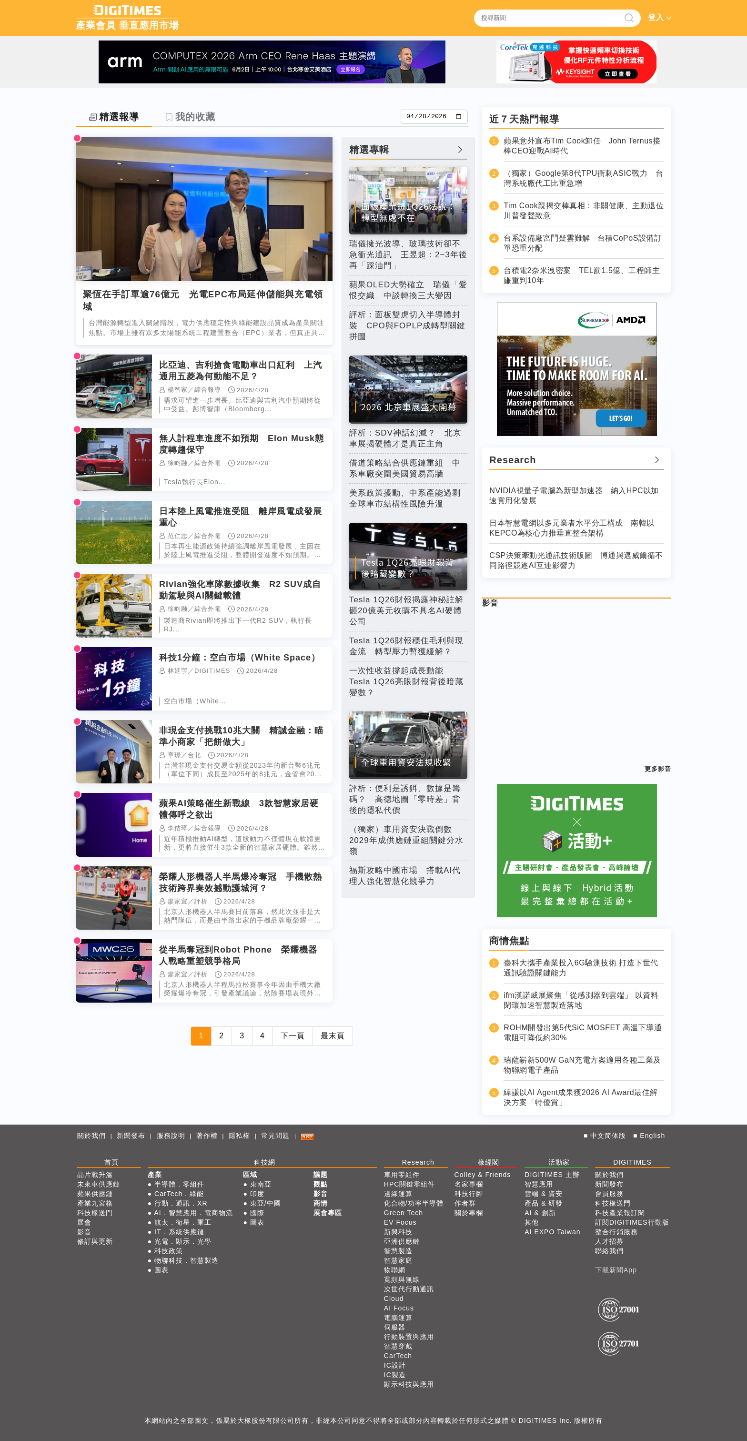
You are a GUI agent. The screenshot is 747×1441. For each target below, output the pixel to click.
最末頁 (333, 1036)
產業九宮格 (95, 1203)
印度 (257, 1193)
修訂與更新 (95, 1241)
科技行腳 (468, 1193)
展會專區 (327, 1213)
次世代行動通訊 (409, 1289)
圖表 (161, 1270)
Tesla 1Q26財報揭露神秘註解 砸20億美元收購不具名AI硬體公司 (408, 610)
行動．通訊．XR (180, 1203)
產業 (155, 1174)
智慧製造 (398, 1251)
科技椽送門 (95, 1213)
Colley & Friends (482, 1174)
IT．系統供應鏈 (179, 1232)
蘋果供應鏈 (95, 1193)
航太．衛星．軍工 (183, 1222)
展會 (84, 1222)
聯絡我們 (609, 1251)
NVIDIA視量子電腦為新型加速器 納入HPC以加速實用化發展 (574, 496)
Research (418, 1162)
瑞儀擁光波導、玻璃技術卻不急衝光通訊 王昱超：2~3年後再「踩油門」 (408, 254)
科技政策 (168, 1251)
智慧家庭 (398, 1260)
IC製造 (395, 1375)
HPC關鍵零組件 (409, 1184)
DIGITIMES (632, 1162)
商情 (320, 1203)
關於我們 (91, 1135)
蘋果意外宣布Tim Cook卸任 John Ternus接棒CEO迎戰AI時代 (582, 146)
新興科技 (398, 1232)
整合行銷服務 (616, 1232)
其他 (532, 1222)
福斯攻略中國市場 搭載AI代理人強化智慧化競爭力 (405, 876)
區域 (250, 1174)
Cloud (394, 1298)
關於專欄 (468, 1213)
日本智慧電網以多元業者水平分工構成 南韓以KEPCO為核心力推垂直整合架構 (572, 528)
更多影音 (658, 768)
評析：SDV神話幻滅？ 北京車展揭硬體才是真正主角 (405, 438)
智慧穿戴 (398, 1346)
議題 (320, 1174)
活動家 (559, 1162)
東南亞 (261, 1184)
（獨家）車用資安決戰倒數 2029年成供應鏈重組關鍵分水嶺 (406, 840)
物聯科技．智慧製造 (186, 1260)
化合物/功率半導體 (414, 1203)
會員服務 (609, 1193)
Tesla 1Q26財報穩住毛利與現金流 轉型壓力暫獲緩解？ (406, 646)
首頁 (111, 1162)
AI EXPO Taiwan (552, 1232)
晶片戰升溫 (95, 1174)
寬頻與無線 (402, 1279)
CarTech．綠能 (179, 1193)
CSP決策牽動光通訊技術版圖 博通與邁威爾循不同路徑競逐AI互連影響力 (576, 560)
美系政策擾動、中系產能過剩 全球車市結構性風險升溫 (408, 498)
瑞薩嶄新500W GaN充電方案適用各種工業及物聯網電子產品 (582, 1065)
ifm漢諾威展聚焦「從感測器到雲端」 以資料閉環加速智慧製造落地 (581, 1000)
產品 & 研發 (544, 1203)
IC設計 (395, 1365)
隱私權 (239, 1135)
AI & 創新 (540, 1213)
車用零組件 (402, 1174)
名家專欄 (468, 1184)
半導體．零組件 (179, 1184)
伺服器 (394, 1327)
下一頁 (293, 1036)
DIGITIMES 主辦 (552, 1174)
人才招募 (609, 1241)
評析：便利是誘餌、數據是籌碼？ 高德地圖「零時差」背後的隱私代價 (405, 799)
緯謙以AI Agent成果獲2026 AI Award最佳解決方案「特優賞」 (580, 1097)
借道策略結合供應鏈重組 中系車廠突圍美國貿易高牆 (405, 468)
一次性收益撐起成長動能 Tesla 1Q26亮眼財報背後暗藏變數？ (406, 681)
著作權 (207, 1135)
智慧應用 (539, 1184)
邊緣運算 (398, 1193)
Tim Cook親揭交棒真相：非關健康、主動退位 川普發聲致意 (584, 211)
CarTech (398, 1356)
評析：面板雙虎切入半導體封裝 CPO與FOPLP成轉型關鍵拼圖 (407, 325)
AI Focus (399, 1308)
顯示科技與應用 (409, 1384)
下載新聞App (616, 1270)
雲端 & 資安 (544, 1193)
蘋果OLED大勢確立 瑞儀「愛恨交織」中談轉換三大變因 (408, 290)
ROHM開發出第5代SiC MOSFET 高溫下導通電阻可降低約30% (583, 1033)
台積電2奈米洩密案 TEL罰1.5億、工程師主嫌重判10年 (582, 275)
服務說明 (171, 1135)
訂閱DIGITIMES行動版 (632, 1222)
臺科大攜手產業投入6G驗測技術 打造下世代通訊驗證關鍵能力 (581, 968)
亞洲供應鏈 (402, 1241)
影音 (490, 603)
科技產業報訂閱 (620, 1213)
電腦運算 (398, 1317)
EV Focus (400, 1222)
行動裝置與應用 (409, 1336)
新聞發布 (131, 1135)
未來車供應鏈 (98, 1184)
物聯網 (394, 1270)
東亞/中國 (265, 1203)
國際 (257, 1213)
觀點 (320, 1184)
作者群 (465, 1203)
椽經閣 (488, 1162)
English (652, 1135)
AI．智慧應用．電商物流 (193, 1213)
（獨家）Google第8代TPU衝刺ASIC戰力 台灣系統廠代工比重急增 (583, 178)
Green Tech (403, 1213)
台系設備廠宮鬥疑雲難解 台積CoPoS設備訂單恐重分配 (583, 243)
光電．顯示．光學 (183, 1241)
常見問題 (275, 1135)
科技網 (264, 1162)
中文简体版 (608, 1135)
